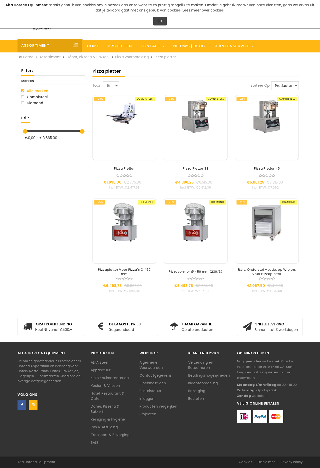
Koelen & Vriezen (105, 385)
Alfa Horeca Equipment (37, 462)
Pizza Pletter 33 (195, 169)
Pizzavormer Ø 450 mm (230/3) (195, 272)
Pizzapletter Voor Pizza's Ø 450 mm (124, 272)
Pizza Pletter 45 (267, 169)
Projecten (148, 414)
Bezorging (196, 390)
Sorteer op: (260, 85)
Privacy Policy (291, 462)
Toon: (97, 85)
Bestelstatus (150, 390)
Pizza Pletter (124, 169)
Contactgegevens (156, 375)
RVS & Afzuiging (104, 427)
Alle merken (34, 90)
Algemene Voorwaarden (151, 365)
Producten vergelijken (158, 406)
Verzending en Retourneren (200, 365)
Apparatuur (100, 370)
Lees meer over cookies (203, 10)
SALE (94, 442)
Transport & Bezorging (110, 434)
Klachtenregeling (203, 383)
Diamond (32, 102)
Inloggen (147, 398)
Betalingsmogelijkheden (209, 375)
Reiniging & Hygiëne (108, 419)
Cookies (245, 462)
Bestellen (196, 398)
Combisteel (34, 96)
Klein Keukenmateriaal (110, 377)
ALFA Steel (99, 362)
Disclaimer (266, 462)
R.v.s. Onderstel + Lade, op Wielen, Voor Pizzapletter (267, 272)
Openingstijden (153, 383)
